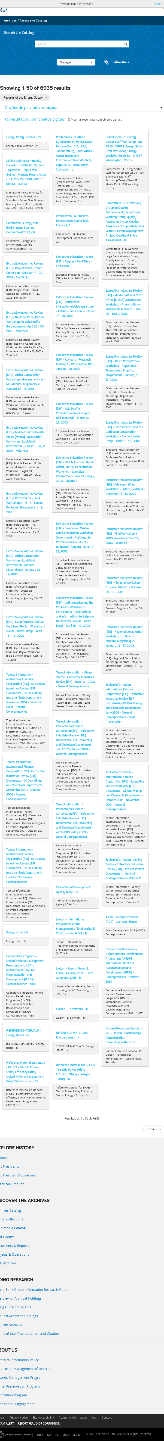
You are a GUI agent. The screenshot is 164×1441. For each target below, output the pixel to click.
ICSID (76, 1435)
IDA (48, 1435)
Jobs (94, 1417)
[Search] (82, 44)
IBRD (39, 1435)
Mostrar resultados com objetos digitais (95, 120)
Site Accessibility (43, 1417)
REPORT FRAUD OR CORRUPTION (39, 1423)
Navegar (76, 62)
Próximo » (154, 1129)
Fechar (158, 4)
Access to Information (73, 1417)
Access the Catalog (33, 20)
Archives (10, 20)
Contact (107, 1417)
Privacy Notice (18, 1417)
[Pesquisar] (125, 44)
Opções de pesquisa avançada (31, 107)
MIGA (66, 1435)
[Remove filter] (47, 97)
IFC (57, 1435)
